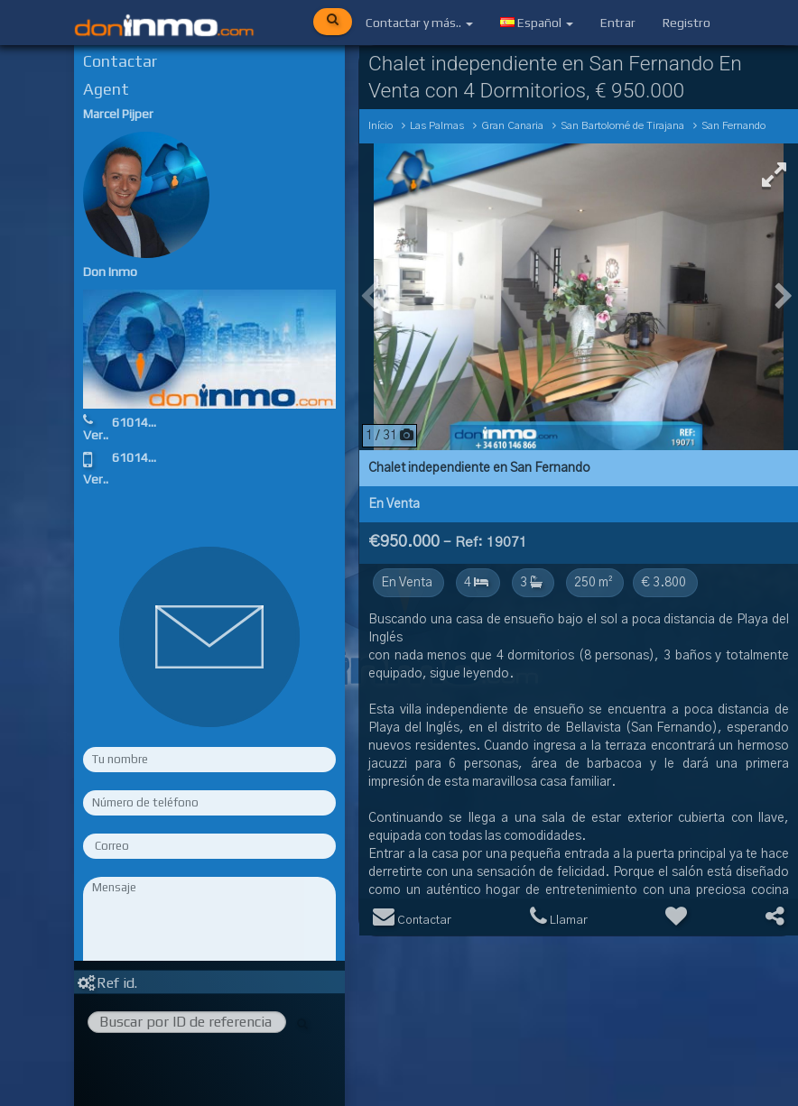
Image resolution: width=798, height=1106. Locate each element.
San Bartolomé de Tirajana (622, 126)
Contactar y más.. (419, 22)
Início (380, 126)
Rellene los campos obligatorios (209, 1007)
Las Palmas (437, 126)
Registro (686, 22)
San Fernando (733, 126)
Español (536, 22)
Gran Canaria (512, 126)
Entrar (618, 22)
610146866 (144, 422)
